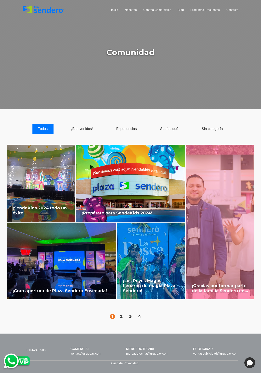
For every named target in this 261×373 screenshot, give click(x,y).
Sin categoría (212, 129)
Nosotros (131, 9)
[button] (249, 362)
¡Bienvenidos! (82, 129)
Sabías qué (169, 129)
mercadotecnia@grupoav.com (147, 353)
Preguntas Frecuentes (205, 9)
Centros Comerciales (157, 9)
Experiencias (126, 129)
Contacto (232, 9)
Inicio (114, 9)
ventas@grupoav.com (86, 353)
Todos (43, 129)
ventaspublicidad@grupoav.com (215, 353)
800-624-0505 (36, 350)
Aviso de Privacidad (125, 363)
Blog (181, 9)
